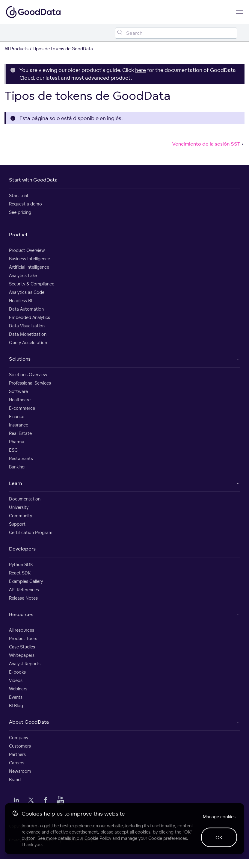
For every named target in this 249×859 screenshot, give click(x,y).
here (140, 70)
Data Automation (26, 308)
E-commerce (22, 408)
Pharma (16, 441)
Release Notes (23, 598)
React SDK (20, 572)
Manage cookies (219, 816)
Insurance (18, 424)
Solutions (20, 359)
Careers (16, 762)
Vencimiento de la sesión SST (208, 144)
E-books (17, 672)
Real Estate (20, 433)
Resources (21, 614)
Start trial (18, 195)
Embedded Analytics (29, 317)
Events (15, 697)
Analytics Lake (23, 275)
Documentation (24, 498)
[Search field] (176, 33)
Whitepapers (21, 655)
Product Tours (23, 638)
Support (17, 524)
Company (18, 737)
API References (24, 589)
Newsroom (20, 771)
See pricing (20, 212)
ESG (13, 450)
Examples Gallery (26, 581)
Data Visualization (27, 325)
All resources (21, 630)
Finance (16, 416)
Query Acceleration (28, 342)
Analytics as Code (26, 292)
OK (219, 837)
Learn (15, 483)
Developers (22, 549)
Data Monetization (27, 334)
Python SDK (21, 564)
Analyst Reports (24, 663)
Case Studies (22, 646)
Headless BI (20, 300)
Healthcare (20, 399)
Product (18, 235)
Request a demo (25, 203)
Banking (17, 466)
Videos (15, 680)
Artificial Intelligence (29, 267)
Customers (20, 745)
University (18, 507)
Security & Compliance (31, 283)
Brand (15, 779)
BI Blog (16, 705)
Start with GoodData (33, 180)
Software (18, 391)
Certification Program (30, 532)
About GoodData (29, 722)
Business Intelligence (29, 258)
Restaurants (21, 458)
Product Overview (27, 250)
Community (20, 515)
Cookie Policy (97, 838)
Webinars (18, 688)
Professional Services (30, 382)
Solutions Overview (28, 374)
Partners (17, 754)
